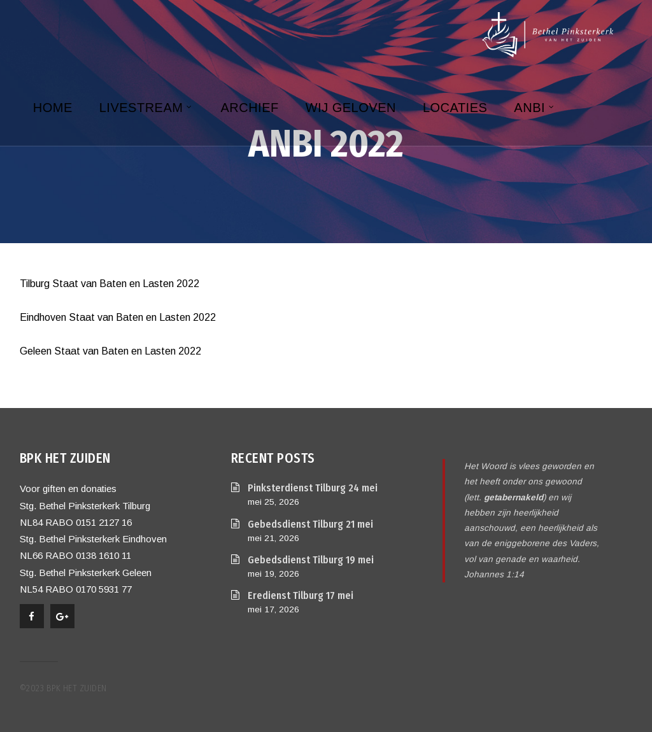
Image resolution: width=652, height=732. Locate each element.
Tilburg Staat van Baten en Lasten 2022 (109, 283)
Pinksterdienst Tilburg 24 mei (313, 488)
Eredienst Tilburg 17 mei (300, 595)
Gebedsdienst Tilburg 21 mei (310, 524)
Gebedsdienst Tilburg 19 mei (311, 560)
